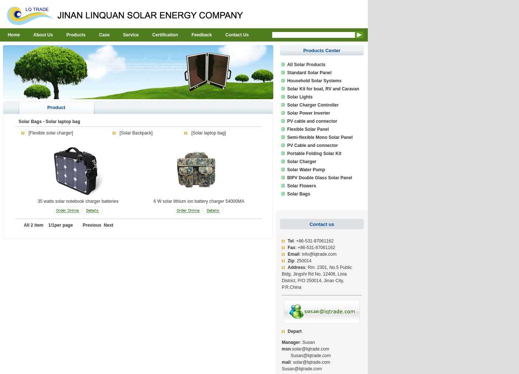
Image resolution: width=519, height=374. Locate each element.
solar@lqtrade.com (310, 349)
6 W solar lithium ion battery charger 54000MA (198, 201)
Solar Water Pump (306, 169)
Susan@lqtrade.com (306, 355)
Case (104, 34)
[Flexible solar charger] (50, 133)
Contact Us (237, 34)
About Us (43, 34)
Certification (165, 34)
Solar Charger (301, 161)
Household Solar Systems (314, 80)
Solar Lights (300, 97)
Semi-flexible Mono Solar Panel (320, 137)
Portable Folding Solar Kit (314, 153)
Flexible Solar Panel (308, 129)
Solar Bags (30, 121)
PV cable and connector (312, 121)
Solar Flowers (301, 185)
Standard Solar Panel (309, 72)
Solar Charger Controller (313, 105)
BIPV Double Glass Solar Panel (319, 177)
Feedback (202, 34)
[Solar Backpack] (135, 133)
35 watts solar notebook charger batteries (78, 201)
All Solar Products (306, 64)
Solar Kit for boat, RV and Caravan (323, 88)
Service (131, 34)
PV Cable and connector (312, 145)
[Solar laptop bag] (208, 133)
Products (76, 34)
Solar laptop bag (63, 121)
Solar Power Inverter (308, 113)
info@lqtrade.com (319, 254)
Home (14, 34)
